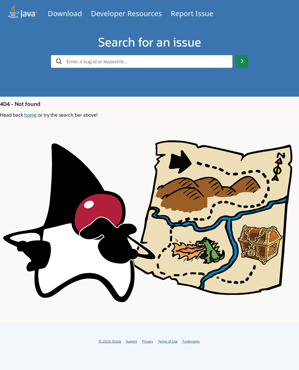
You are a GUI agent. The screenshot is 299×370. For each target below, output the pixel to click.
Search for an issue (149, 42)
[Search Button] (242, 61)
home (30, 115)
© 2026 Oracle (110, 341)
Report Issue (192, 13)
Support (131, 341)
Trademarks (191, 341)
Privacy (147, 341)
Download (65, 13)
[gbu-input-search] (147, 61)
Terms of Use (168, 341)
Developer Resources (126, 13)
